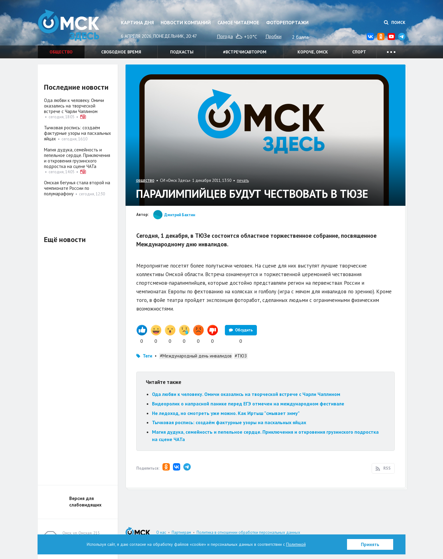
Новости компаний (186, 22)
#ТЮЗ (241, 356)
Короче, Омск (312, 52)
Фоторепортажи (287, 22)
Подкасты (182, 52)
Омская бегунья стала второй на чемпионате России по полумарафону (77, 188)
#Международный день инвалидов (196, 356)
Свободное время (121, 52)
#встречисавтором (244, 52)
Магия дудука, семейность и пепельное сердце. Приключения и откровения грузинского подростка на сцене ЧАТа (77, 158)
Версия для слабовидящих (85, 501)
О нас (161, 532)
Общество (61, 52)
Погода (225, 36)
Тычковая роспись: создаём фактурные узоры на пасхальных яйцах (229, 422)
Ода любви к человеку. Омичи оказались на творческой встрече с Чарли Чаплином (246, 394)
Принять (370, 544)
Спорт (359, 52)
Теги (147, 356)
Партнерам (181, 532)
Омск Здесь (68, 25)
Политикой (296, 544)
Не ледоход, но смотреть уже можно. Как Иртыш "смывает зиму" (226, 413)
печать (243, 180)
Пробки (273, 36)
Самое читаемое (238, 22)
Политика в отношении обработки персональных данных (248, 532)
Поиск (394, 22)
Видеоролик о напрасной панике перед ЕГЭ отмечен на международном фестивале (248, 404)
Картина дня (137, 22)
